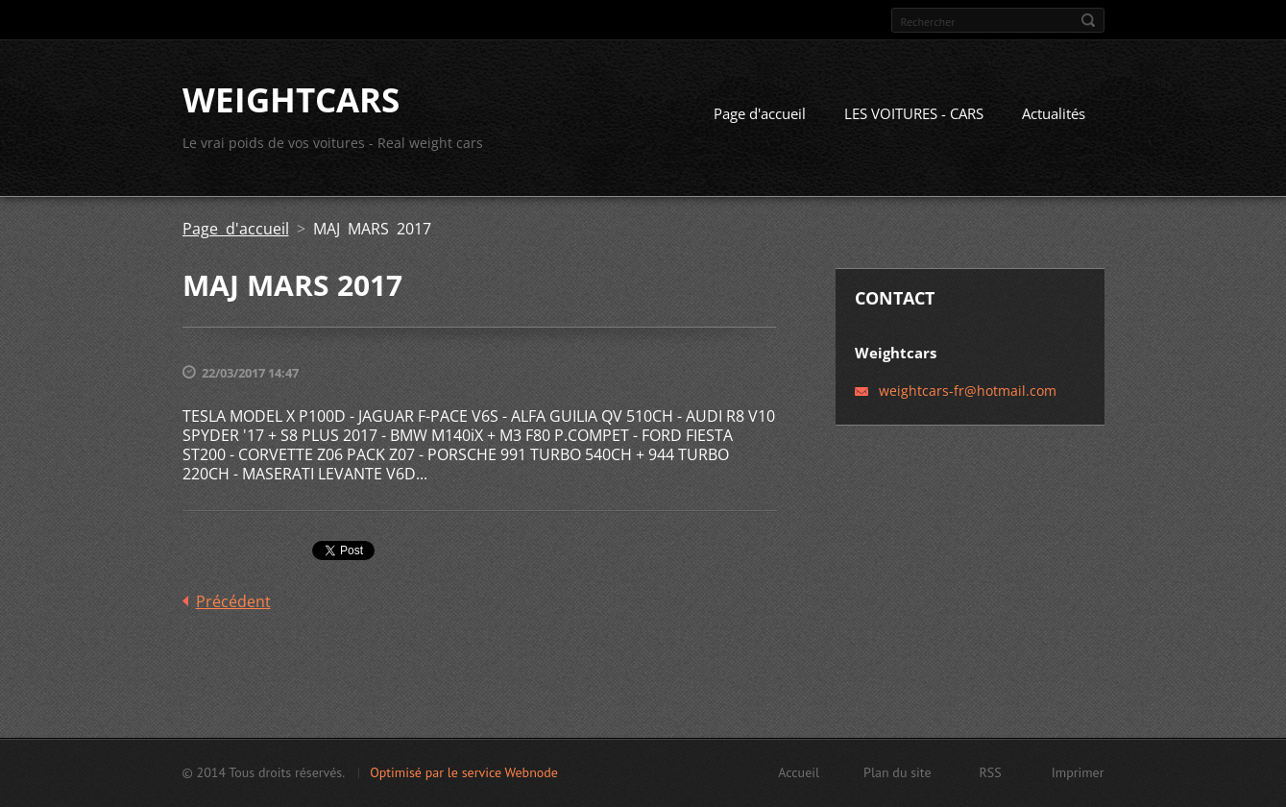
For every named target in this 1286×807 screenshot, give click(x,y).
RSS (991, 772)
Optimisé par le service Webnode (464, 772)
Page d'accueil (760, 113)
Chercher (1088, 20)
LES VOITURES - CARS (913, 113)
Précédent (233, 601)
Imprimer (1078, 772)
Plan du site (897, 772)
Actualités (1053, 113)
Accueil (798, 772)
